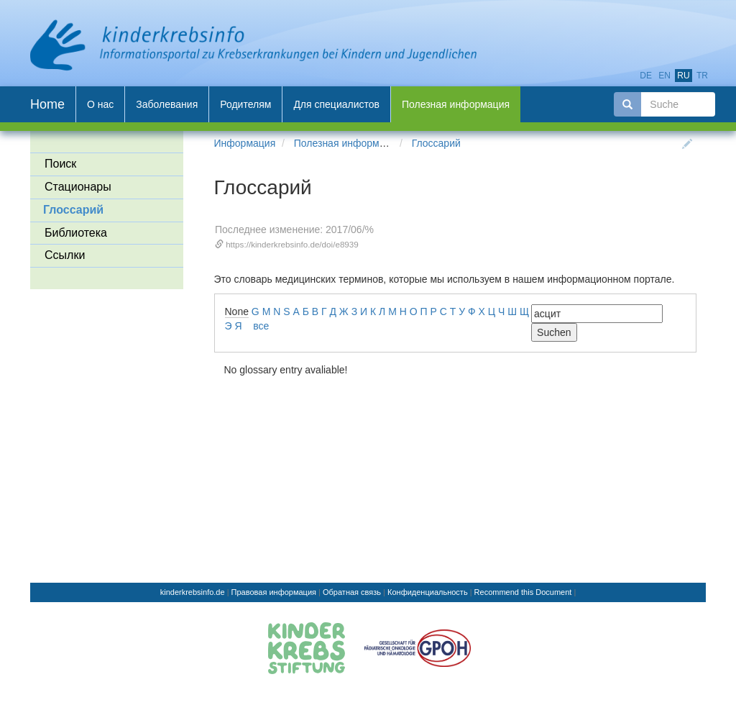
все (261, 326)
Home (47, 104)
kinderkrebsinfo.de (192, 592)
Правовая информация (273, 592)
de (646, 76)
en (664, 76)
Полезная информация (348, 143)
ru (683, 76)
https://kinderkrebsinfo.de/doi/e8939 (292, 244)
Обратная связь (352, 592)
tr (702, 76)
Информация (245, 143)
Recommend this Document (523, 592)
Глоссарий (436, 143)
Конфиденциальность (427, 592)
